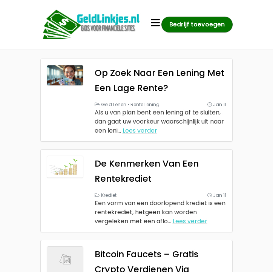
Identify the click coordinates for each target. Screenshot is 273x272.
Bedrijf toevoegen (197, 24)
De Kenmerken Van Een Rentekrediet (156, 170)
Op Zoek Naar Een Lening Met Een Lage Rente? (160, 80)
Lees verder (140, 130)
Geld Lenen (113, 104)
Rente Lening (145, 104)
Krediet (109, 195)
